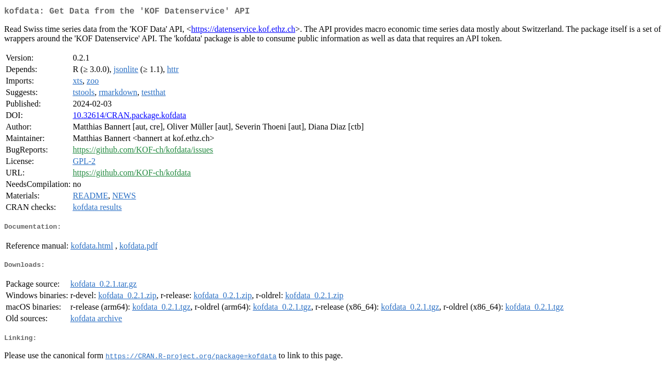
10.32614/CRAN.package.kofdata (129, 117)
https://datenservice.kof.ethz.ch (243, 31)
